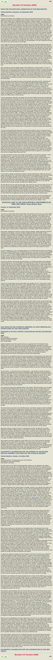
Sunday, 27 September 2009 (10, 207)
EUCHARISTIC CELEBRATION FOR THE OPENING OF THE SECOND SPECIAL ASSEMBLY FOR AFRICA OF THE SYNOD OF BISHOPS (24, 452)
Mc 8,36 (36, 533)
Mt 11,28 (42, 214)
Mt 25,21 (32, 156)
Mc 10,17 (44, 160)
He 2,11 (20, 492)
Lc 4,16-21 (8, 254)
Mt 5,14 (39, 601)
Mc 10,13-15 (35, 497)
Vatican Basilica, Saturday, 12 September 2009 (17, 12)
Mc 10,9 (48, 505)
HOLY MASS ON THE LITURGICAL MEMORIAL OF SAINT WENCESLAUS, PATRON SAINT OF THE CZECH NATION (26, 327)
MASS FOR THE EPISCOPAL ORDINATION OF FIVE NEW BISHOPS (24, 9)
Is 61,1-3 (13, 250)
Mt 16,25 (36, 394)
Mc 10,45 (49, 69)
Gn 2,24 (34, 556)
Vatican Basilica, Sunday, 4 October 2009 (15, 456)
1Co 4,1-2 (30, 88)
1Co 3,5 (37, 85)
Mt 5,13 (34, 601)
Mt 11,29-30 (8, 287)
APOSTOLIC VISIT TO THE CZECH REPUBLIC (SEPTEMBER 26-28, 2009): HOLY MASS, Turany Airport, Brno (26, 203)
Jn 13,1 (9, 168)
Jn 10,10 (19, 279)
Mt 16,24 (14, 397)
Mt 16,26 (22, 389)
